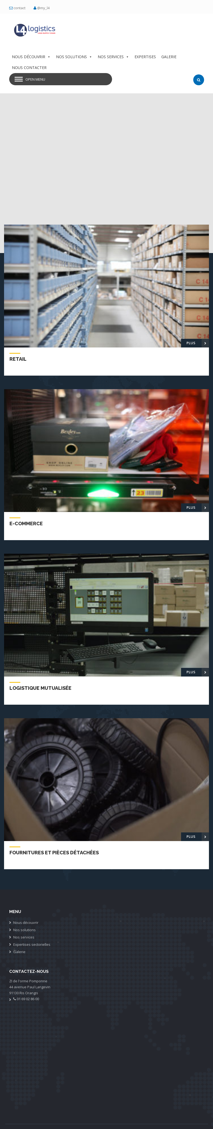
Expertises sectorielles (31, 944)
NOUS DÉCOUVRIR (31, 56)
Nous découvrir (25, 922)
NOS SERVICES (113, 56)
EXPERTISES (145, 56)
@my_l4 (43, 7)
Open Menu (35, 79)
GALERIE (168, 56)
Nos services (23, 937)
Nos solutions (24, 929)
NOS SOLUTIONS (74, 56)
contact (19, 7)
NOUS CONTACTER (29, 67)
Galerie (19, 951)
